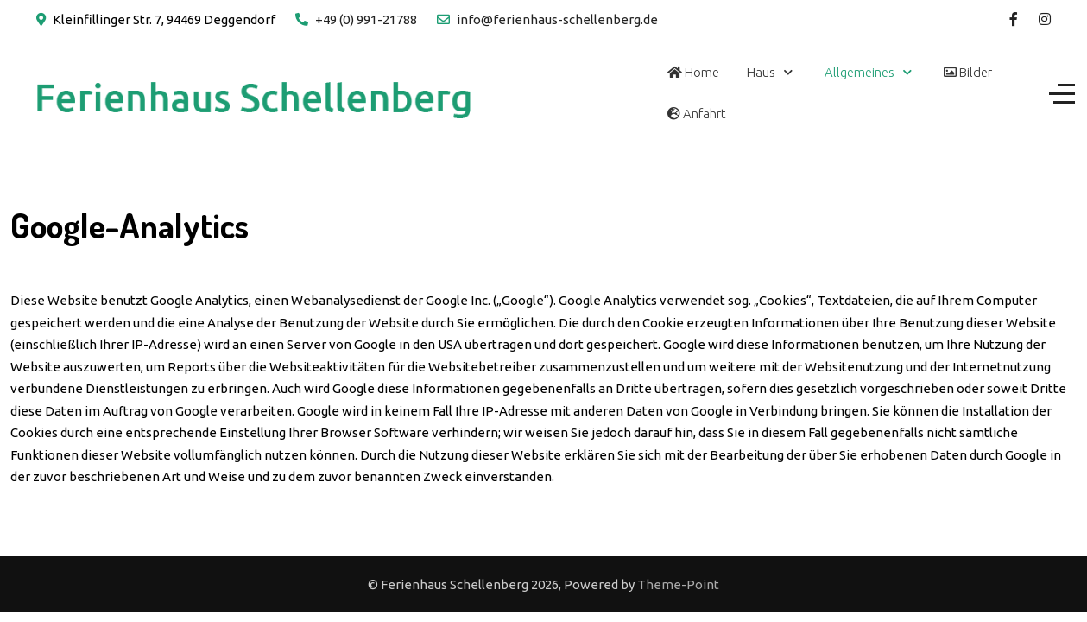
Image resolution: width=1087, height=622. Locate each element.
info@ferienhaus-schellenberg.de (557, 19)
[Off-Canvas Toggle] (1062, 93)
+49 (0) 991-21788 (366, 19)
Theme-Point (678, 584)
